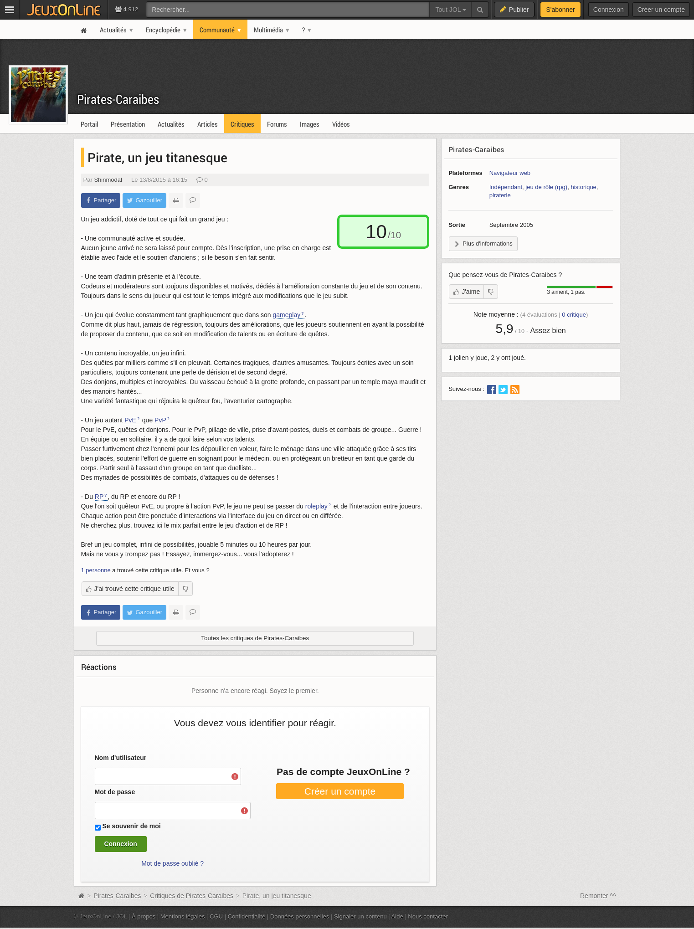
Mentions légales (182, 916)
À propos (143, 916)
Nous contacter (428, 916)
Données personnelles (299, 916)
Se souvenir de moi (131, 826)
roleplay (316, 506)
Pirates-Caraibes (118, 99)
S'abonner (560, 9)
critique (574, 314)
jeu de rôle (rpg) (546, 187)
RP (99, 496)
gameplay (287, 314)
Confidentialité (247, 916)
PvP (160, 420)
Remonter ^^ (598, 895)
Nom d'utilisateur (121, 757)
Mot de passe (115, 792)
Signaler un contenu (360, 916)
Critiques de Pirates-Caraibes (191, 895)
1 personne (96, 570)
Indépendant (505, 187)
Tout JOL (450, 9)
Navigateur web (509, 172)
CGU (216, 916)
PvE (130, 420)
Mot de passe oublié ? (172, 863)
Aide (397, 916)
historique (583, 187)
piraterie (500, 195)
